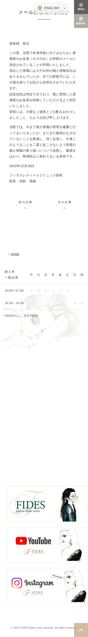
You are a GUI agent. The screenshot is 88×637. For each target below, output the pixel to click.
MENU (81, 7)
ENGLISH (51, 8)
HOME (13, 254)
